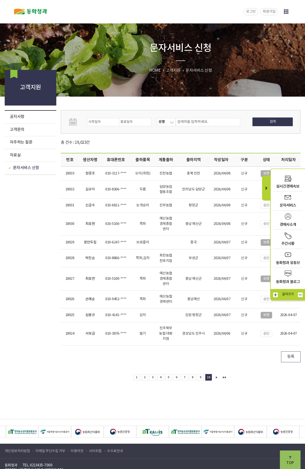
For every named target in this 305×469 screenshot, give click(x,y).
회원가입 (269, 12)
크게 (275, 295)
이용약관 (77, 451)
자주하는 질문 (21, 142)
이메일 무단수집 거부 (50, 451)
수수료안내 (115, 451)
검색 (273, 122)
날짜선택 (77, 121)
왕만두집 (90, 242)
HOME (154, 70)
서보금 (90, 334)
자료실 (15, 155)
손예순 (90, 299)
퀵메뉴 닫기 (266, 187)
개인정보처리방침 (17, 451)
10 (208, 377)
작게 (300, 295)
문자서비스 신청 (26, 168)
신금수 (90, 205)
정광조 (90, 173)
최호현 (90, 224)
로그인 (251, 12)
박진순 (90, 258)
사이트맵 (95, 451)
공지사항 (17, 116)
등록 (290, 356)
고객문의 (17, 129)
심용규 (90, 315)
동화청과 (30, 11)
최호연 (90, 279)
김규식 (90, 189)
